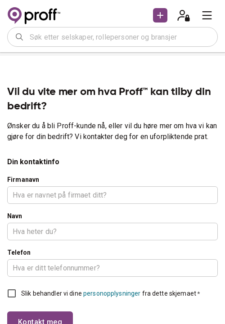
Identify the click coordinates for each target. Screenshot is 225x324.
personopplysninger (111, 293)
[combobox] (120, 37)
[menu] (207, 15)
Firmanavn (23, 179)
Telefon (19, 252)
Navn (14, 216)
